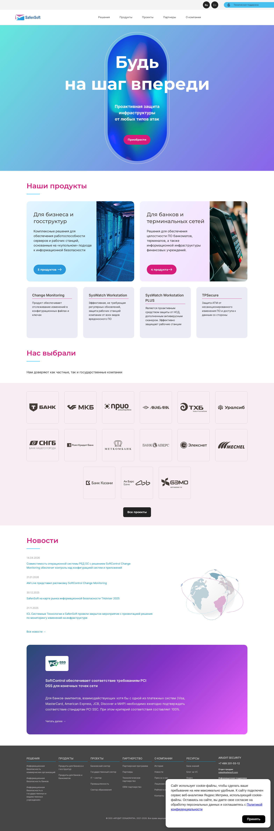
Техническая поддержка (243, 5)
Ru (206, 4)
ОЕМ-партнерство (131, 787)
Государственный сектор (103, 772)
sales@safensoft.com (228, 772)
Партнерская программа (135, 766)
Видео (189, 777)
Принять (253, 819)
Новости (158, 772)
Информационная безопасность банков (38, 780)
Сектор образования (101, 789)
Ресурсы (192, 758)
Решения (104, 17)
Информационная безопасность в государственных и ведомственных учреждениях (36, 793)
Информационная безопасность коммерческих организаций (41, 769)
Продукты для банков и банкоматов (70, 776)
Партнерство (132, 758)
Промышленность (100, 783)
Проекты (147, 17)
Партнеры (169, 17)
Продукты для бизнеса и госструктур (71, 767)
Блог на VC (192, 772)
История (158, 766)
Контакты (159, 795)
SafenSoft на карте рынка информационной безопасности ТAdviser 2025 (73, 598)
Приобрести (137, 139)
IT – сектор (96, 777)
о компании (163, 758)
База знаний (192, 766)
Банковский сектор (100, 766)
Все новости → (36, 631)
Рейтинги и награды (164, 789)
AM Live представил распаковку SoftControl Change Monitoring (67, 583)
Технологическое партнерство (131, 779)
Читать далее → (55, 721)
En (214, 4)
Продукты (126, 17)
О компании (193, 17)
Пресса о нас (161, 777)
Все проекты (137, 512)
